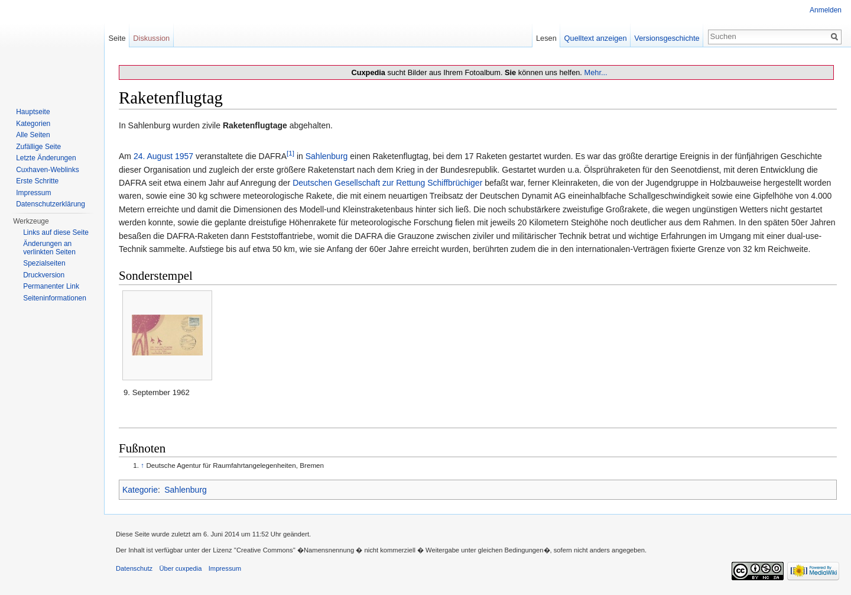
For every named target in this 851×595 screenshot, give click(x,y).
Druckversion (43, 275)
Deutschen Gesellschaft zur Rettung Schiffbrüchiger (387, 182)
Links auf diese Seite (56, 232)
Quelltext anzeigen (595, 38)
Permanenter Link (51, 286)
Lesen (546, 38)
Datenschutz (134, 568)
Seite (116, 38)
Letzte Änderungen (46, 158)
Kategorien (33, 123)
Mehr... (595, 72)
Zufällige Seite (38, 147)
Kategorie (140, 489)
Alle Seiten (33, 135)
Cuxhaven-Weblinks (47, 170)
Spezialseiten (44, 263)
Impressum (33, 193)
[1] (290, 153)
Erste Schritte (37, 181)
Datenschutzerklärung (50, 204)
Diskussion (151, 38)
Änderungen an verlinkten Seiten (49, 248)
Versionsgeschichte (666, 38)
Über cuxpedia (180, 568)
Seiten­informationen (54, 298)
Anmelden (826, 10)
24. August (153, 156)
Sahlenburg (327, 156)
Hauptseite (33, 112)
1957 (184, 156)
